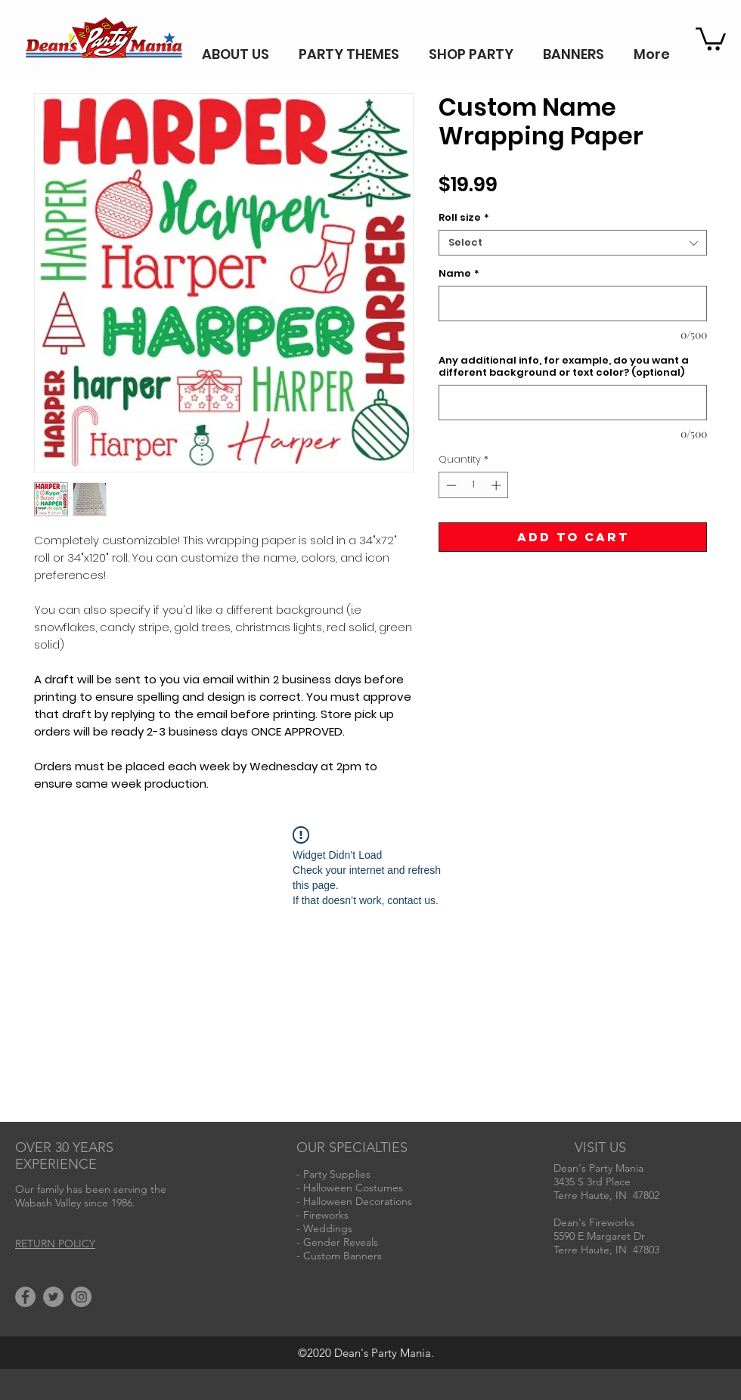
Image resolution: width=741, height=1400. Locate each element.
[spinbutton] (473, 485)
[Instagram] (81, 1297)
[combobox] (573, 243)
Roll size (464, 218)
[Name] (572, 303)
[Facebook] (25, 1297)
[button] (711, 38)
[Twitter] (53, 1297)
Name (459, 274)
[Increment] (497, 485)
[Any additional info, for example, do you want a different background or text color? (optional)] (572, 402)
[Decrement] (450, 485)
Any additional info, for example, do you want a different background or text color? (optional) (564, 367)
